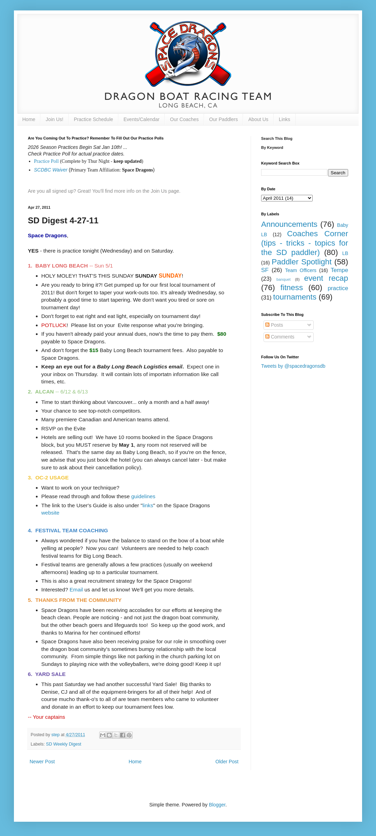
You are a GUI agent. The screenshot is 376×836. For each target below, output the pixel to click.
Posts (274, 325)
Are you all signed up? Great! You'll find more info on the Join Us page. (104, 191)
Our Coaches (184, 119)
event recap (326, 278)
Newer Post (42, 761)
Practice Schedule (93, 119)
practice (338, 288)
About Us (258, 119)
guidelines (143, 496)
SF (264, 270)
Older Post (227, 761)
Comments (280, 337)
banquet (283, 279)
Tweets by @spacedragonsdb (293, 366)
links (147, 505)
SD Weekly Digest (63, 744)
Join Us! (54, 119)
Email (76, 589)
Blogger (217, 804)
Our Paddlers (223, 119)
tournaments (294, 297)
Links (284, 119)
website (50, 513)
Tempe (339, 270)
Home (28, 119)
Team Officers (300, 270)
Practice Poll (46, 161)
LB (345, 253)
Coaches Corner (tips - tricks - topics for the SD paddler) (304, 243)
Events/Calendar (142, 119)
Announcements (289, 224)
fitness (291, 287)
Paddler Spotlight (301, 261)
